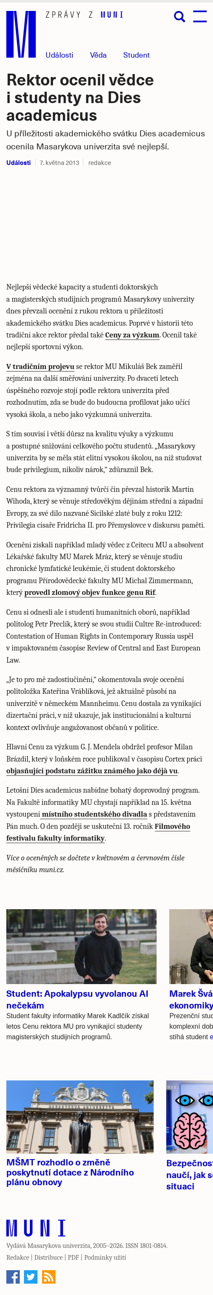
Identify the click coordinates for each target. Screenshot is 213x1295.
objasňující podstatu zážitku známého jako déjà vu (92, 771)
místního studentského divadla (93, 814)
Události (59, 54)
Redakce (17, 1257)
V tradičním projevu (40, 366)
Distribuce (48, 1257)
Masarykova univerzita (59, 1246)
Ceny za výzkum (132, 335)
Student (136, 54)
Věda (98, 54)
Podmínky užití (105, 1257)
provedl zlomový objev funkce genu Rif (89, 592)
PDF (73, 1257)
